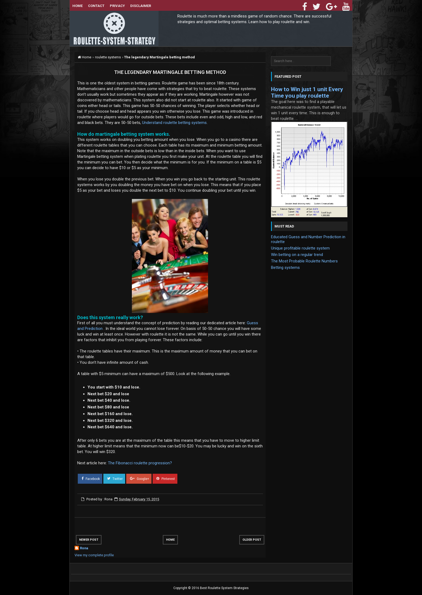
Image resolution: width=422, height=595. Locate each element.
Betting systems (285, 267)
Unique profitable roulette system (300, 248)
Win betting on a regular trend (297, 254)
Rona (84, 548)
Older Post (251, 539)
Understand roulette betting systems (174, 122)
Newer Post (88, 539)
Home (170, 539)
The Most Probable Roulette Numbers (304, 261)
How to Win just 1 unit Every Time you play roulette (307, 92)
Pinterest (164, 478)
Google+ (138, 478)
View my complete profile (94, 555)
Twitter (113, 478)
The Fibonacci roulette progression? (140, 463)
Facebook (89, 478)
